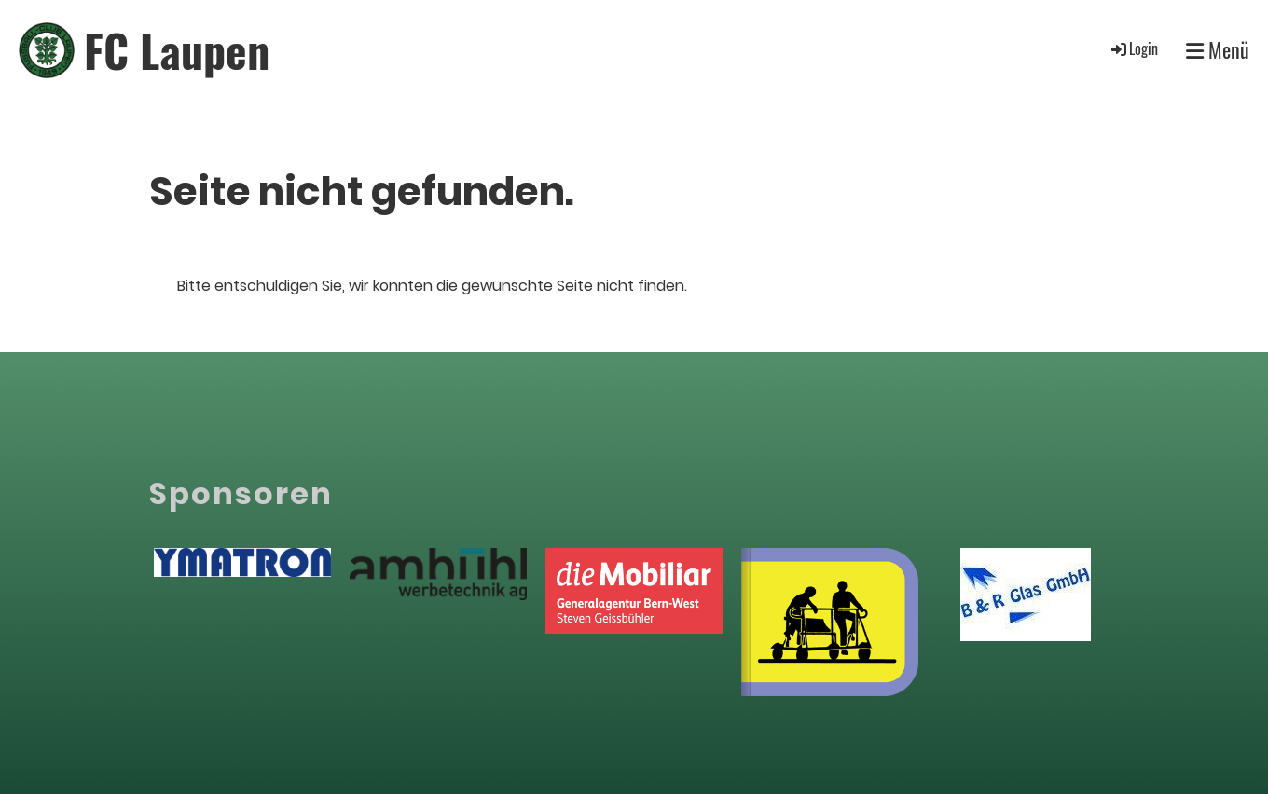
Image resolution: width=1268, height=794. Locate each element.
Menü (1217, 49)
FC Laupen (176, 50)
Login (1133, 48)
